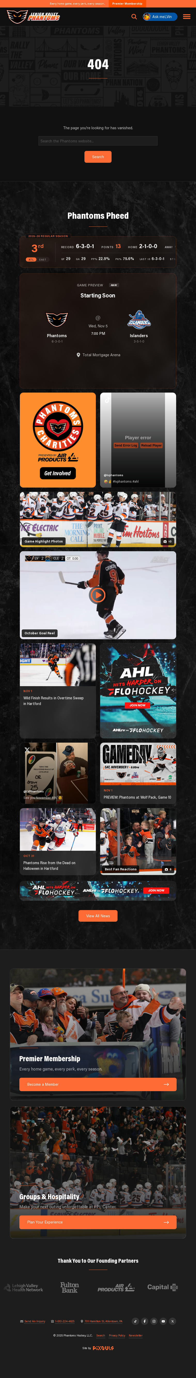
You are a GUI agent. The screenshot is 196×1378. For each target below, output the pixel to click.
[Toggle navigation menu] (187, 16)
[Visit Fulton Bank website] (74, 1287)
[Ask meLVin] (160, 17)
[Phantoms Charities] (58, 440)
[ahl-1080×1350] (138, 691)
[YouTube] (163, 1321)
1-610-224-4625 (64, 1321)
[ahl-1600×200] (98, 890)
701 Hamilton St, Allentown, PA (103, 1321)
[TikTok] (135, 1321)
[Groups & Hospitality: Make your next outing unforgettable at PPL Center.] (98, 1172)
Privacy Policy (117, 1335)
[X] (172, 1321)
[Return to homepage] (33, 16)
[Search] (98, 140)
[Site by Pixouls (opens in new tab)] (103, 1348)
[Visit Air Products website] (121, 1287)
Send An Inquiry (35, 1321)
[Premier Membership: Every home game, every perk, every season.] (98, 1034)
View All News (98, 915)
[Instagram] (154, 1321)
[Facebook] (144, 1321)
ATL (31, 259)
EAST (42, 259)
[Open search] (134, 16)
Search (100, 1335)
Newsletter (136, 1335)
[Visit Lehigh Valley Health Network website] (28, 1287)
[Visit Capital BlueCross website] (167, 1287)
